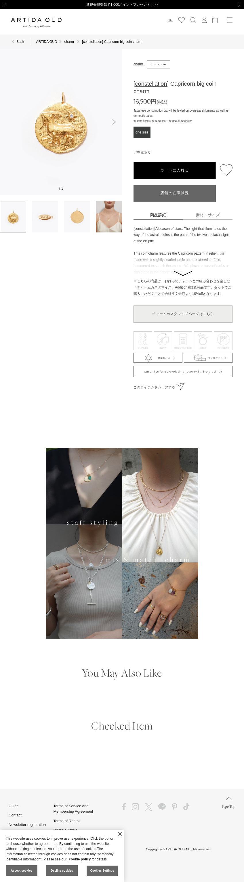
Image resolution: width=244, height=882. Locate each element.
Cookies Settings (102, 870)
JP (169, 20)
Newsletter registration (27, 824)
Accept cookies (22, 870)
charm (138, 64)
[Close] (120, 834)
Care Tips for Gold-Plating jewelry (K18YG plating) (183, 371)
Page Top (228, 803)
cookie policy (80, 859)
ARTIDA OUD (46, 42)
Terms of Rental (66, 821)
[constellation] (151, 84)
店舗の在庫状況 (174, 193)
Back (20, 42)
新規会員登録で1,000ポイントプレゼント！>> (122, 5)
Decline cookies (62, 870)
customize (158, 64)
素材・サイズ (208, 215)
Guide (14, 806)
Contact (15, 815)
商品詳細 (158, 215)
